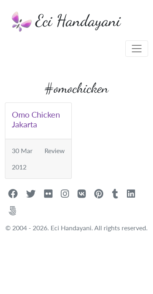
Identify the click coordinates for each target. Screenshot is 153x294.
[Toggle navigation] (136, 48)
